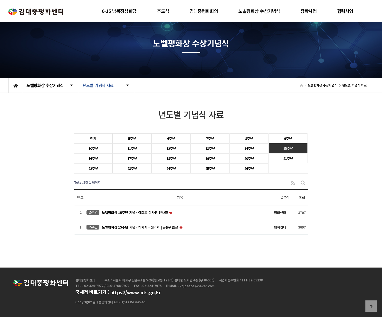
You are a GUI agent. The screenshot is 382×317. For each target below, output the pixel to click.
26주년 (249, 168)
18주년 (171, 158)
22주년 (93, 168)
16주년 (93, 158)
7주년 (210, 138)
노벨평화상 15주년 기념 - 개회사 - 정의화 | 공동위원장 (140, 227)
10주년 (93, 148)
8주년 (249, 138)
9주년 (288, 138)
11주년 (132, 148)
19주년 (210, 158)
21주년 (288, 158)
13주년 (210, 148)
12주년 (171, 148)
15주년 (288, 148)
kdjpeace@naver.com (197, 286)
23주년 (132, 168)
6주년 (171, 138)
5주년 (132, 138)
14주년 (249, 148)
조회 (302, 197)
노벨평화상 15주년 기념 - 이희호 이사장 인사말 (135, 212)
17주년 (132, 158)
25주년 (210, 168)
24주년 (171, 168)
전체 (93, 138)
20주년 (249, 158)
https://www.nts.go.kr (135, 292)
